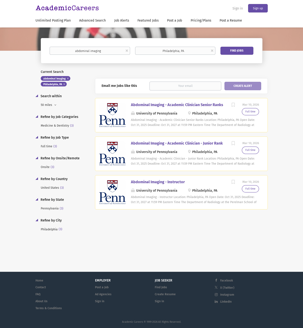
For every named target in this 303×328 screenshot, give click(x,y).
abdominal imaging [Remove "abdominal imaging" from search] (54, 78)
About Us (41, 301)
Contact (40, 287)
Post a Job (102, 287)
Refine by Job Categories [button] (59, 117)
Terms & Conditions (48, 308)
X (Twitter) (227, 288)
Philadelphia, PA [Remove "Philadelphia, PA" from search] (52, 84)
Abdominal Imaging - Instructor (158, 182)
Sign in (237, 8)
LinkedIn (226, 301)
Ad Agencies (103, 294)
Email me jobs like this (119, 86)
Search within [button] (51, 96)
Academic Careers (132, 321)
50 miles (47, 105)
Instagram (227, 295)
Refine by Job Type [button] (54, 137)
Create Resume (165, 294)
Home (39, 280)
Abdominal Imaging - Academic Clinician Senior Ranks (177, 104)
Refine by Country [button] (54, 179)
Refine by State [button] (52, 200)
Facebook (226, 280)
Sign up (258, 8)
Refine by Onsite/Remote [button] (60, 158)
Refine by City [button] (51, 220)
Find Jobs (236, 50)
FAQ (38, 294)
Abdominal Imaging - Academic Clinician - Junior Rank (177, 143)
